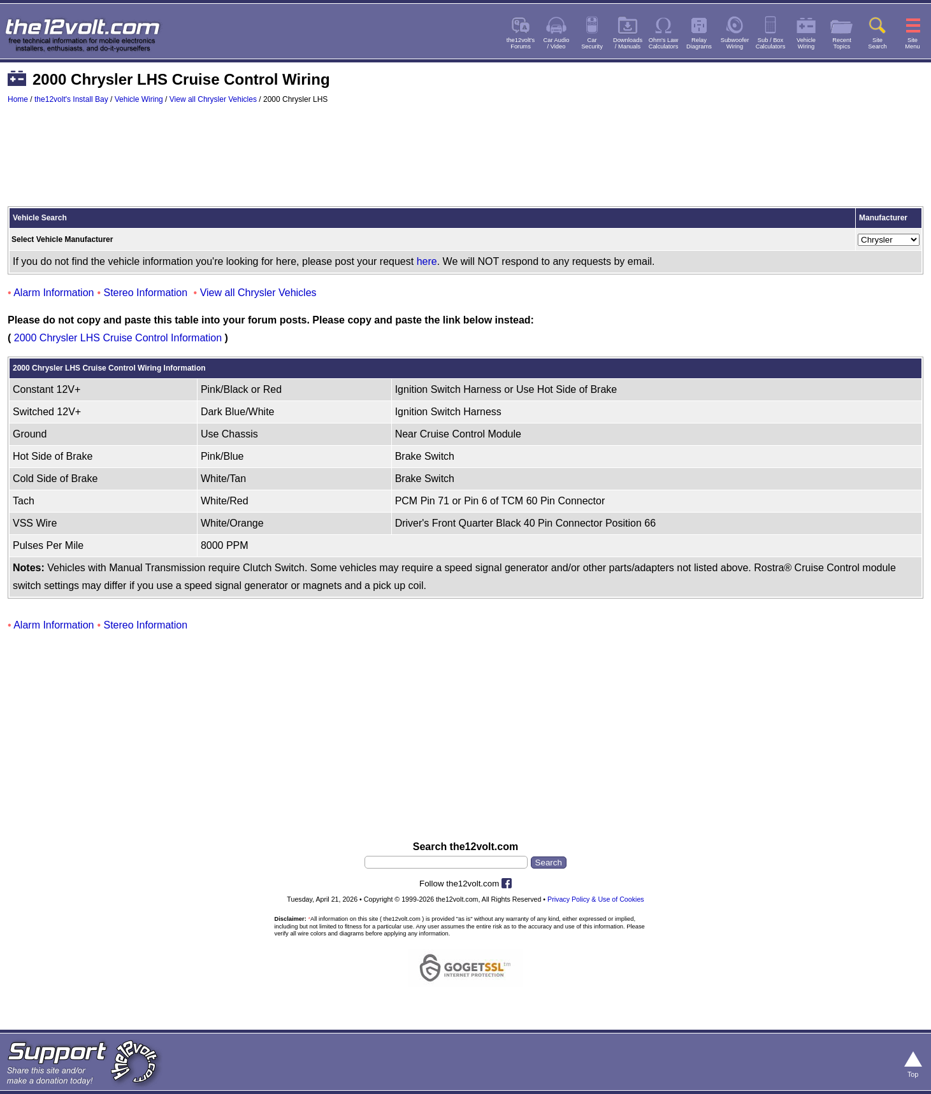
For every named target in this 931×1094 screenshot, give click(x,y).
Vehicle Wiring (139, 99)
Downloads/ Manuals (627, 43)
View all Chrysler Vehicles (213, 99)
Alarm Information (53, 292)
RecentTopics (841, 43)
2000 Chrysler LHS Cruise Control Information (118, 337)
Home (18, 99)
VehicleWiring (806, 43)
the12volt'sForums (521, 43)
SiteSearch (877, 43)
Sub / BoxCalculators (771, 43)
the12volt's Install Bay (71, 99)
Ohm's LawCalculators (664, 43)
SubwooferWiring (735, 43)
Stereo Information (146, 292)
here (427, 261)
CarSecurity (592, 43)
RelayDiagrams (699, 43)
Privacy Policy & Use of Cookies (595, 899)
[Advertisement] (465, 161)
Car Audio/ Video (557, 43)
